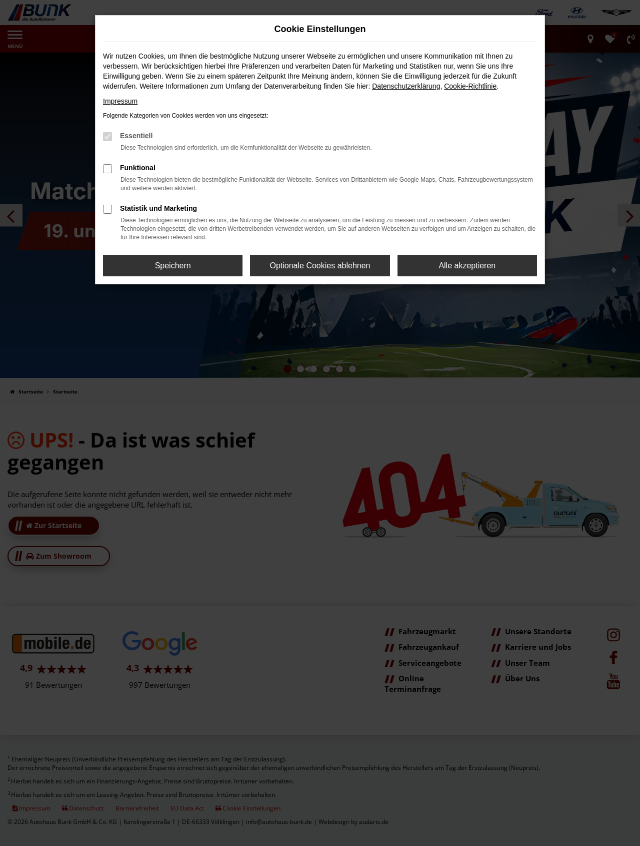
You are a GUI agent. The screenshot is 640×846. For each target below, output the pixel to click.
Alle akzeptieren (467, 265)
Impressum (120, 101)
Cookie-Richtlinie (470, 86)
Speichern (173, 265)
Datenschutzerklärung (406, 86)
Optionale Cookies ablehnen (320, 265)
